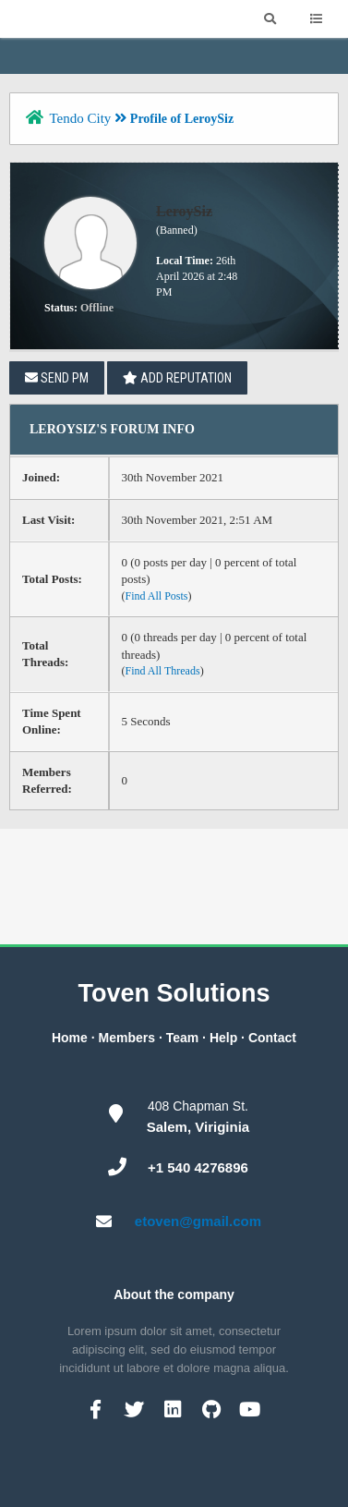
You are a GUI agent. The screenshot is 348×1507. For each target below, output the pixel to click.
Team (182, 1037)
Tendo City (80, 118)
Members (127, 1037)
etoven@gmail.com (198, 1221)
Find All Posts (157, 595)
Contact (272, 1037)
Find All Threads (163, 670)
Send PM (57, 378)
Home (70, 1037)
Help (223, 1037)
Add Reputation (177, 378)
